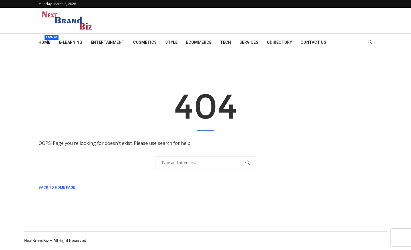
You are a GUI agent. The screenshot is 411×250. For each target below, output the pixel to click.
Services (248, 42)
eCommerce (198, 42)
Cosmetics (145, 42)
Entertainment (107, 42)
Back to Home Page (57, 187)
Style (171, 42)
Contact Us (313, 42)
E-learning (70, 42)
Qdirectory (279, 42)
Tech (225, 42)
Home (44, 40)
